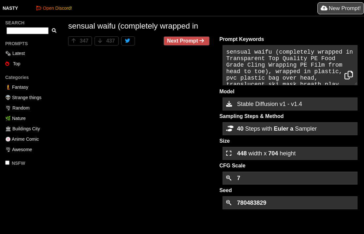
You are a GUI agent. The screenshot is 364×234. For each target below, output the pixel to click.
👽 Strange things (23, 97)
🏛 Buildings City (22, 128)
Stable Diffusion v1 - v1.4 (264, 104)
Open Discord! (54, 8)
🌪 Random (17, 107)
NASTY (10, 8)
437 (106, 41)
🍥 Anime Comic (22, 139)
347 (80, 41)
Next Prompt (186, 41)
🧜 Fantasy (16, 87)
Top (12, 63)
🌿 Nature (15, 118)
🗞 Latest (15, 53)
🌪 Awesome (18, 149)
